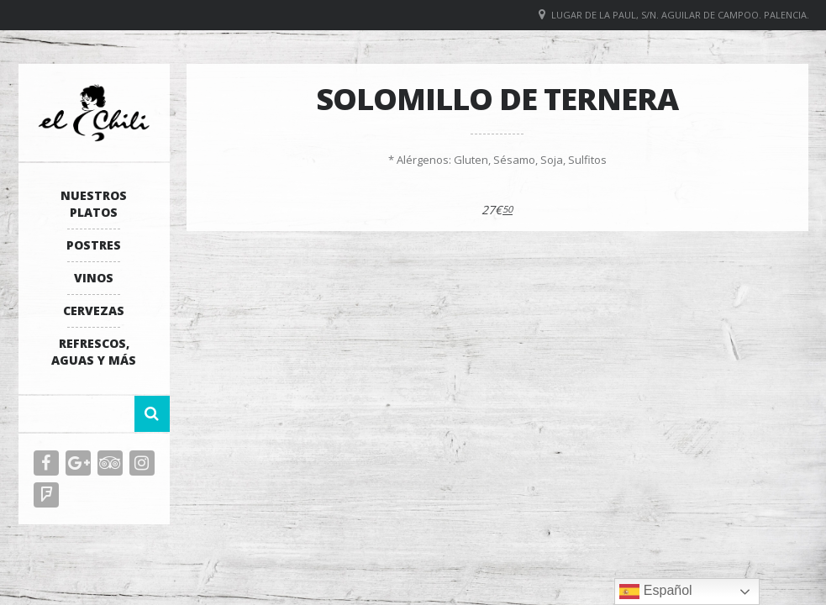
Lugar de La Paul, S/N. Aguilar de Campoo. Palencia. (680, 14)
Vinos (93, 278)
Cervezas (93, 310)
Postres (93, 245)
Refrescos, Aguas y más (93, 351)
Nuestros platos (94, 203)
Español (655, 591)
